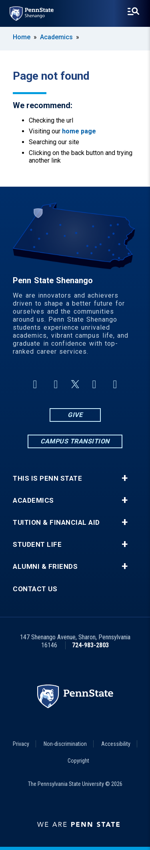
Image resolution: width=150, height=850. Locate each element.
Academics (56, 37)
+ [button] (125, 478)
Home (21, 37)
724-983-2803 (90, 645)
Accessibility (115, 744)
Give (75, 415)
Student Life (37, 544)
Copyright (78, 760)
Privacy (21, 744)
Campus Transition (75, 441)
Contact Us (35, 589)
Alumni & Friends (45, 566)
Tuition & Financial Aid (56, 522)
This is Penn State (47, 478)
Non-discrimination (65, 744)
